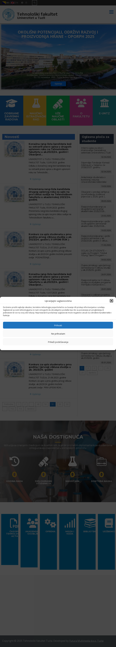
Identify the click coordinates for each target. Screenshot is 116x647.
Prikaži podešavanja (58, 341)
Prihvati (58, 325)
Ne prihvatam (58, 333)
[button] (111, 300)
